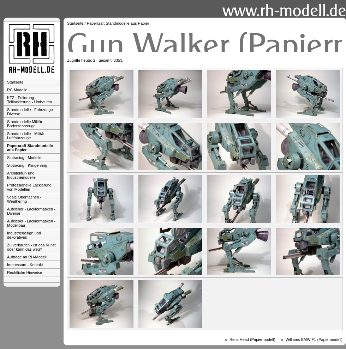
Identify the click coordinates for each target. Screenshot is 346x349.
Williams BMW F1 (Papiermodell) (314, 339)
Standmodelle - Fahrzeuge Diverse (30, 112)
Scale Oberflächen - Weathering (24, 199)
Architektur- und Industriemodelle (21, 175)
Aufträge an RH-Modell (27, 257)
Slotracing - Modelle (24, 157)
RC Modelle (17, 90)
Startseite (15, 82)
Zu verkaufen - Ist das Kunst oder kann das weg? (31, 247)
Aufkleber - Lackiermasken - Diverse (31, 211)
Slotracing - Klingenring (27, 165)
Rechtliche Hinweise (24, 272)
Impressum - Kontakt (25, 265)
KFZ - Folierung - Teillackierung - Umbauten (29, 100)
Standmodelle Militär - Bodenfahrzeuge (25, 124)
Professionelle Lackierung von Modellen (29, 187)
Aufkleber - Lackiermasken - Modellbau (31, 223)
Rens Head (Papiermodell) (252, 339)
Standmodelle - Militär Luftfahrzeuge (25, 135)
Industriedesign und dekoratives (24, 235)
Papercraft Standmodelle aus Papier (30, 147)
